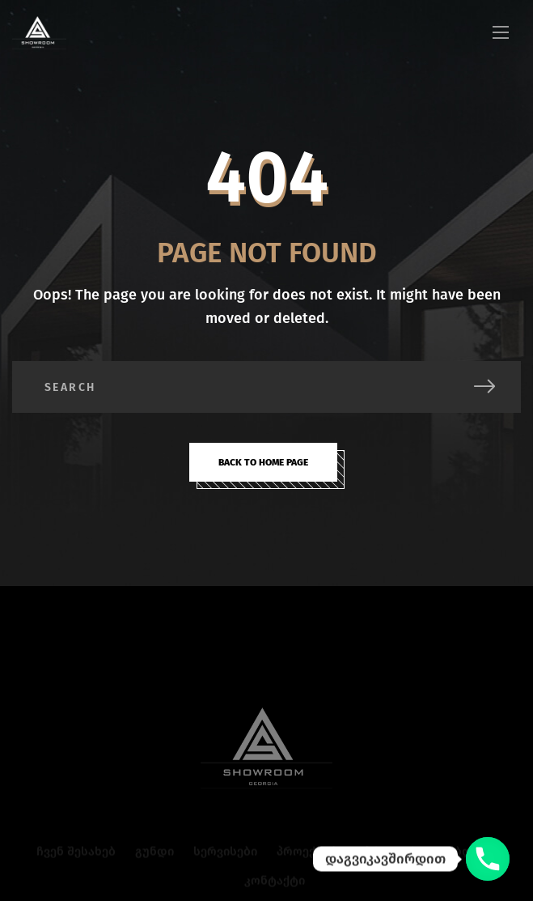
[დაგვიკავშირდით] (488, 859)
